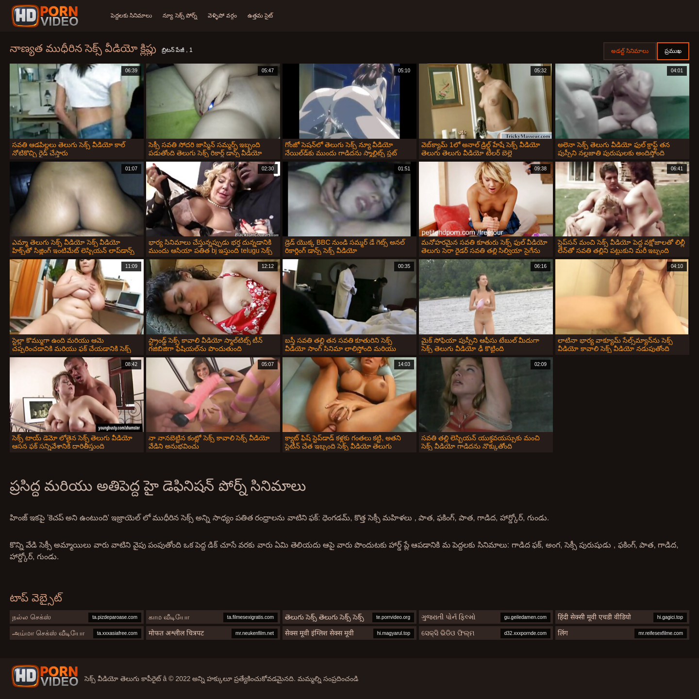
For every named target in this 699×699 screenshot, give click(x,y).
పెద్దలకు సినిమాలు (131, 15)
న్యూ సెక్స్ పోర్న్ (181, 15)
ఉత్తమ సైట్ (262, 15)
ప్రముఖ (673, 51)
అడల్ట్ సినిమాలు (630, 51)
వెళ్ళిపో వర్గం (224, 15)
